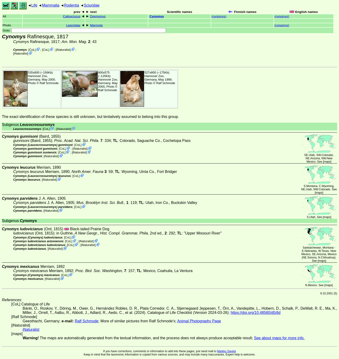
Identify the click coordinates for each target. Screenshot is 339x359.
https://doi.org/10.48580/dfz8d (256, 313)
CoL (32, 49)
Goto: (84, 30)
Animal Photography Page (199, 321)
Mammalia (50, 5)
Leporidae (73, 25)
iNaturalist (63, 49)
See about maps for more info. (279, 338)
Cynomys (156, 16)
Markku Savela (226, 351)
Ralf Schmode (49, 83)
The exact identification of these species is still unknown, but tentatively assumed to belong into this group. (90, 117)
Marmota (96, 25)
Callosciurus (71, 16)
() (218, 16)
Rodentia (71, 5)
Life (34, 5)
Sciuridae (92, 5)
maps (327, 161)
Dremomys (97, 16)
